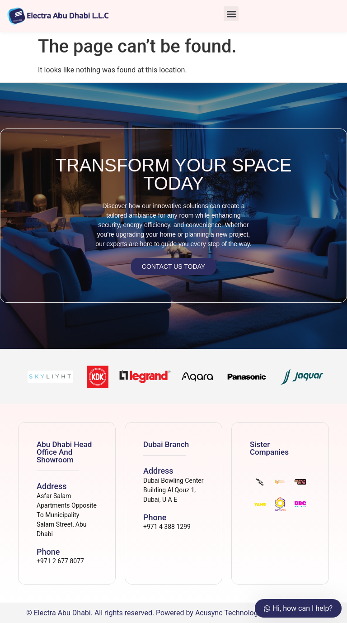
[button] (231, 13)
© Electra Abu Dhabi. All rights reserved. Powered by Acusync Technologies (146, 613)
